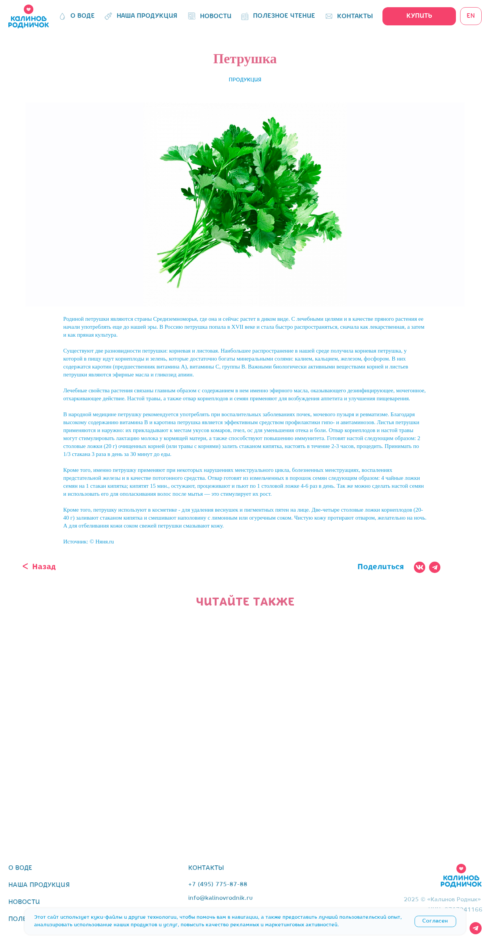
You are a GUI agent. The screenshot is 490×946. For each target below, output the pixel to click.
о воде (20, 868)
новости (24, 902)
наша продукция (39, 885)
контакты (206, 868)
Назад (44, 567)
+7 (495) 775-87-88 (217, 884)
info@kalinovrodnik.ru (220, 898)
